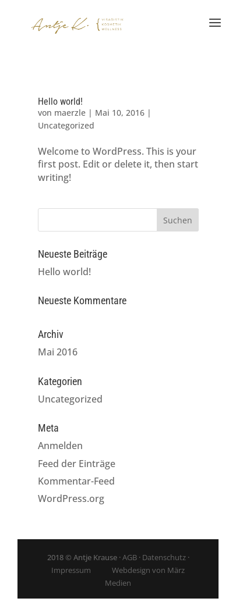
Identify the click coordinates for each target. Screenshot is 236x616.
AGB (129, 557)
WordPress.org (71, 498)
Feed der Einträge (76, 463)
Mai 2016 (58, 352)
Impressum (71, 570)
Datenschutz (164, 557)
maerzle (70, 112)
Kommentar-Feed (76, 481)
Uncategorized (66, 125)
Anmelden (60, 445)
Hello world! (60, 101)
